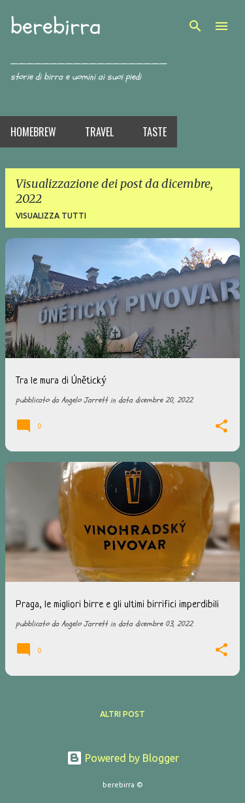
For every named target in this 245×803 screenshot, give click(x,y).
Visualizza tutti (51, 215)
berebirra (55, 26)
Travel (99, 132)
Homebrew (33, 132)
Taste (154, 132)
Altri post (122, 714)
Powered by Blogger (123, 758)
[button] (221, 427)
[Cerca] (195, 26)
